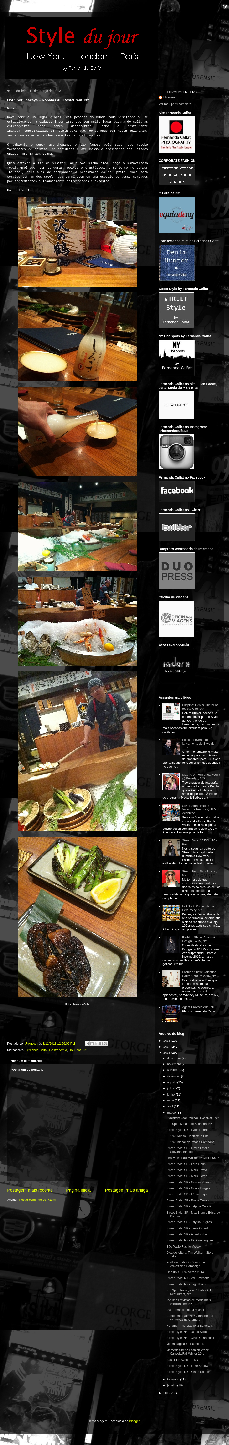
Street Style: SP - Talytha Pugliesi (189, 1222)
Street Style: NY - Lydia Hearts (187, 1130)
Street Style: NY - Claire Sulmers (188, 1372)
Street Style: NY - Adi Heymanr (187, 1278)
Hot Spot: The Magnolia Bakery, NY (190, 1325)
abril (170, 1106)
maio (171, 1100)
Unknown (170, 97)
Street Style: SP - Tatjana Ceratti (188, 1206)
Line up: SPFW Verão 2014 (185, 1272)
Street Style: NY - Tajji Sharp (185, 1284)
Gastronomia (58, 1050)
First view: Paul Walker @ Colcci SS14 (192, 1158)
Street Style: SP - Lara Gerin (186, 1164)
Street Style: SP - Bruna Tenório (188, 1200)
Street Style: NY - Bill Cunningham (189, 1240)
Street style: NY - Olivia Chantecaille (191, 1338)
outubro (173, 1070)
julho (171, 1088)
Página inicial (79, 1190)
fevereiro (173, 1379)
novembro (174, 1064)
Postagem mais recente (30, 1190)
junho (171, 1094)
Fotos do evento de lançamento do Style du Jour (198, 743)
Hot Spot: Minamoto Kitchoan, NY (189, 1124)
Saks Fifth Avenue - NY (182, 1360)
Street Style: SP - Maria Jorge (186, 1176)
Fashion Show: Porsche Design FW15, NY (198, 939)
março (172, 1112)
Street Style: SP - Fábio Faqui (186, 1194)
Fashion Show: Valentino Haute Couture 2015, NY (199, 974)
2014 (167, 1046)
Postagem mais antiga (126, 1190)
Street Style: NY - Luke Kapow (187, 1366)
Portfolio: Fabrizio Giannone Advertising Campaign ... (185, 1264)
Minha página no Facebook (185, 1344)
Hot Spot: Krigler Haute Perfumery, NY (198, 908)
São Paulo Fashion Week (183, 1246)
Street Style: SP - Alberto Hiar (186, 1234)
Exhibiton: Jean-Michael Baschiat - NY (192, 1118)
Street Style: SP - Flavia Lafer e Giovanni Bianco (188, 1150)
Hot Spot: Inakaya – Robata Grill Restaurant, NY (188, 1292)
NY (85, 1050)
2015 (167, 1040)
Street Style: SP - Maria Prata (186, 1170)
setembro (174, 1076)
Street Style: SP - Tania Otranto (187, 1228)
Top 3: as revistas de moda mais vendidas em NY (188, 1302)
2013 (167, 1052)
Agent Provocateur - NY (198, 1007)
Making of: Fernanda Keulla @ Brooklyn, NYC (201, 776)
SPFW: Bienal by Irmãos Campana (190, 1142)
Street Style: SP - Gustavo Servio (189, 1182)
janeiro (172, 1385)
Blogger (134, 1421)
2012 (167, 1393)
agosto (172, 1082)
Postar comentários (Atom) (37, 1199)
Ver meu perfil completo (175, 104)
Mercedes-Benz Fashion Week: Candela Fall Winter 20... (187, 1352)
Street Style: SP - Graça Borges (188, 1188)
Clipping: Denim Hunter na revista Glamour (200, 707)
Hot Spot (75, 1050)
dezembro (174, 1058)
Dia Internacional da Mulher (185, 1310)
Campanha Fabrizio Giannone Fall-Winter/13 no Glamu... (190, 1317)
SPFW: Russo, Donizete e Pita (187, 1136)
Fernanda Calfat (36, 1050)
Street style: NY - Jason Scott (186, 1332)
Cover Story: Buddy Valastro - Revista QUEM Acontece (199, 809)
